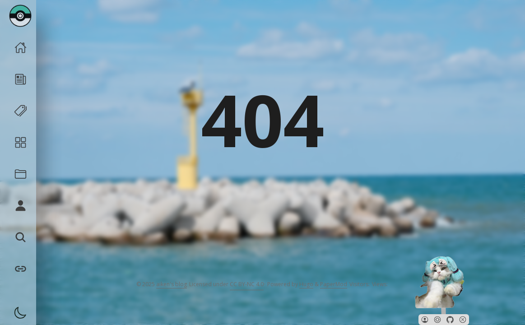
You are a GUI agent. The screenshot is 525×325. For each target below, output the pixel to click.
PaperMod (333, 284)
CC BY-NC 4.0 (247, 284)
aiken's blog (171, 284)
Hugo (306, 284)
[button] (424, 319)
